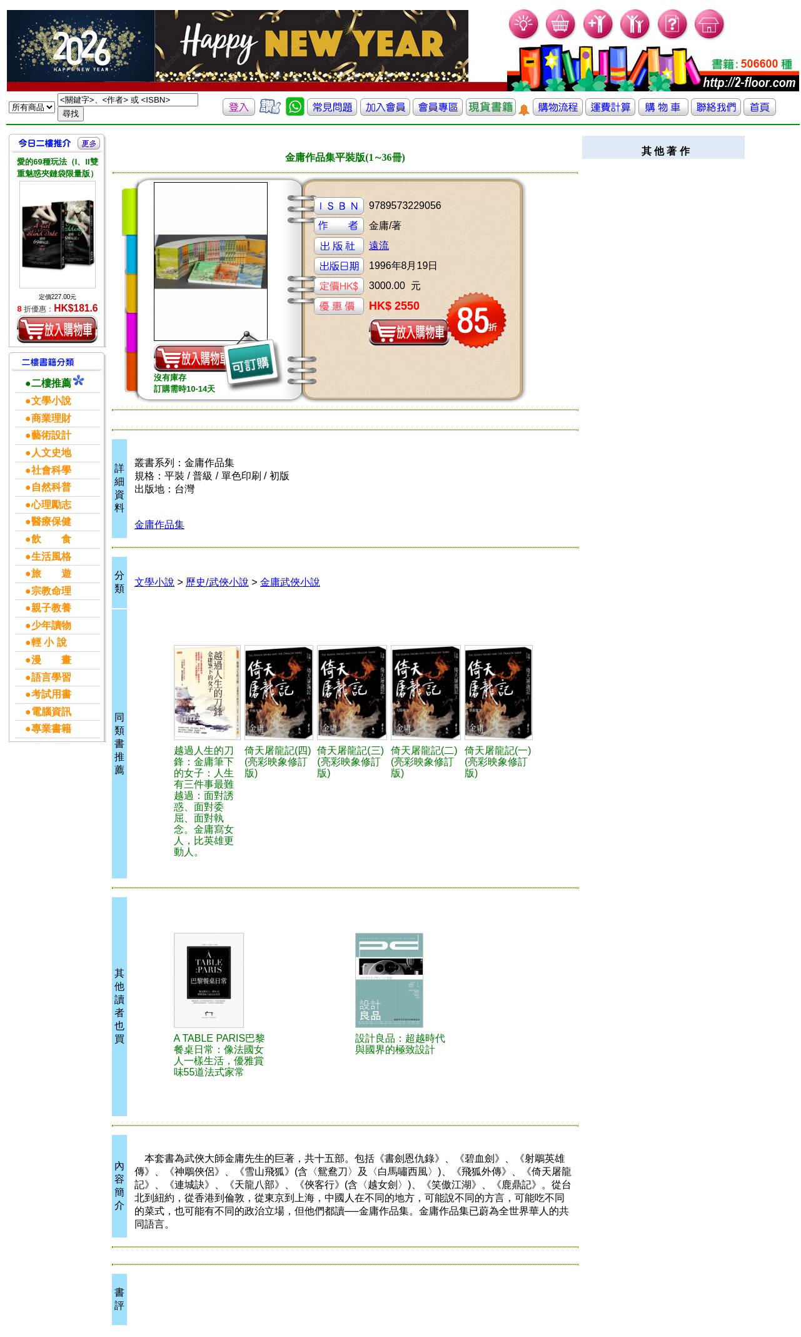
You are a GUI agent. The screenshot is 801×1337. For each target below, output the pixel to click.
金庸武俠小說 (290, 582)
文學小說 (154, 582)
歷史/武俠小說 (217, 582)
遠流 (379, 245)
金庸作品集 (159, 524)
